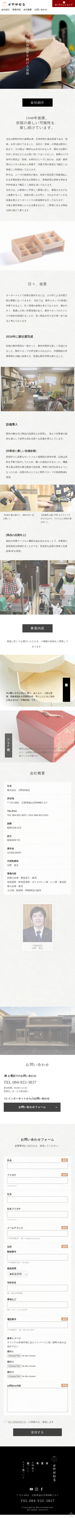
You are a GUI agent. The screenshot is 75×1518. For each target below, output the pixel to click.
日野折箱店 (13, 4)
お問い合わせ (40, 10)
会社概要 (27, 10)
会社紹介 (5, 10)
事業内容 (16, 10)
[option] (37, 51)
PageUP (71, 1514)
